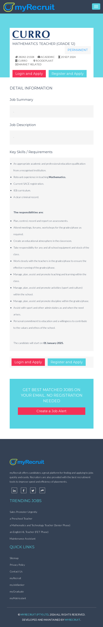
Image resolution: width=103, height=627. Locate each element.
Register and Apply (68, 74)
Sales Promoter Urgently (23, 511)
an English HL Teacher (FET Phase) (29, 531)
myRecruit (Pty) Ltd (35, 614)
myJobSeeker (17, 584)
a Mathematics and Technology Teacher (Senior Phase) (40, 525)
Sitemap (14, 558)
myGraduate (17, 591)
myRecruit (15, 578)
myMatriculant (18, 598)
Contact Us (16, 571)
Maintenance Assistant (23, 538)
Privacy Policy (17, 564)
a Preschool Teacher (21, 518)
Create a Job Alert (51, 411)
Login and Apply (29, 74)
